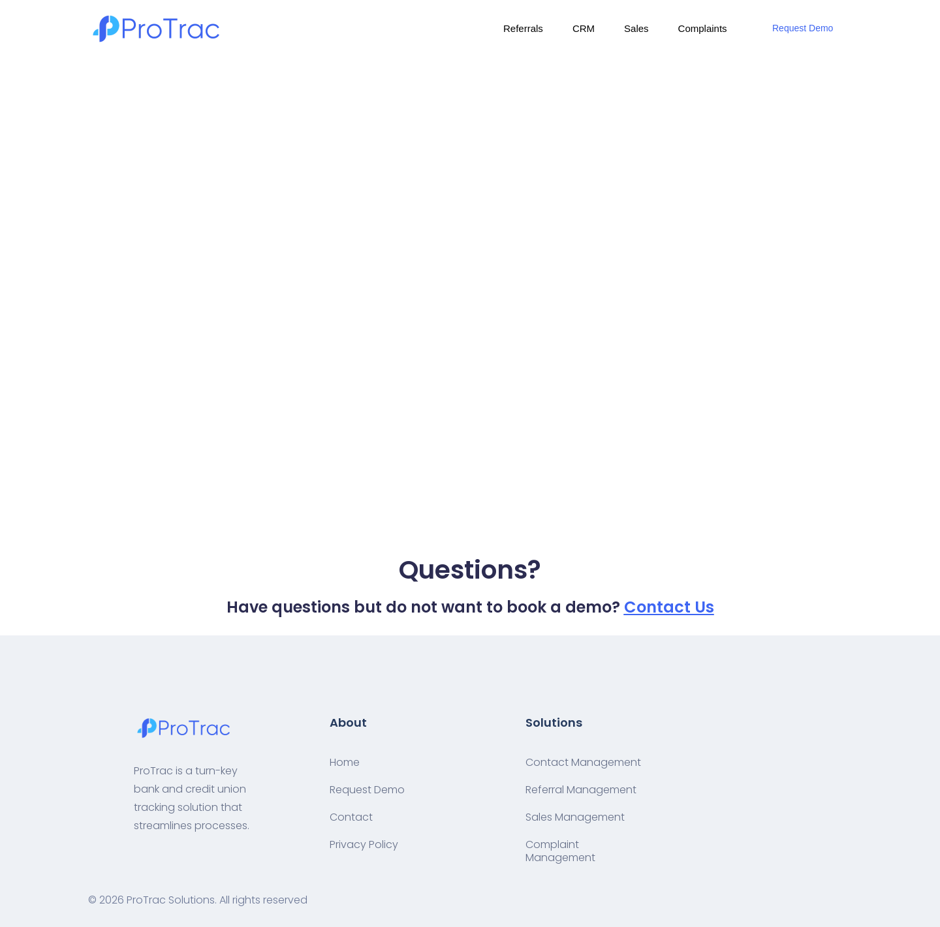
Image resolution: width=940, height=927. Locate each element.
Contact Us (669, 607)
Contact (351, 817)
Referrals (523, 28)
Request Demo (802, 28)
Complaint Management (560, 851)
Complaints (702, 28)
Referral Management (580, 789)
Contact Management (583, 762)
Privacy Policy (364, 844)
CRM (583, 28)
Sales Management (575, 817)
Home (345, 762)
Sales (636, 28)
